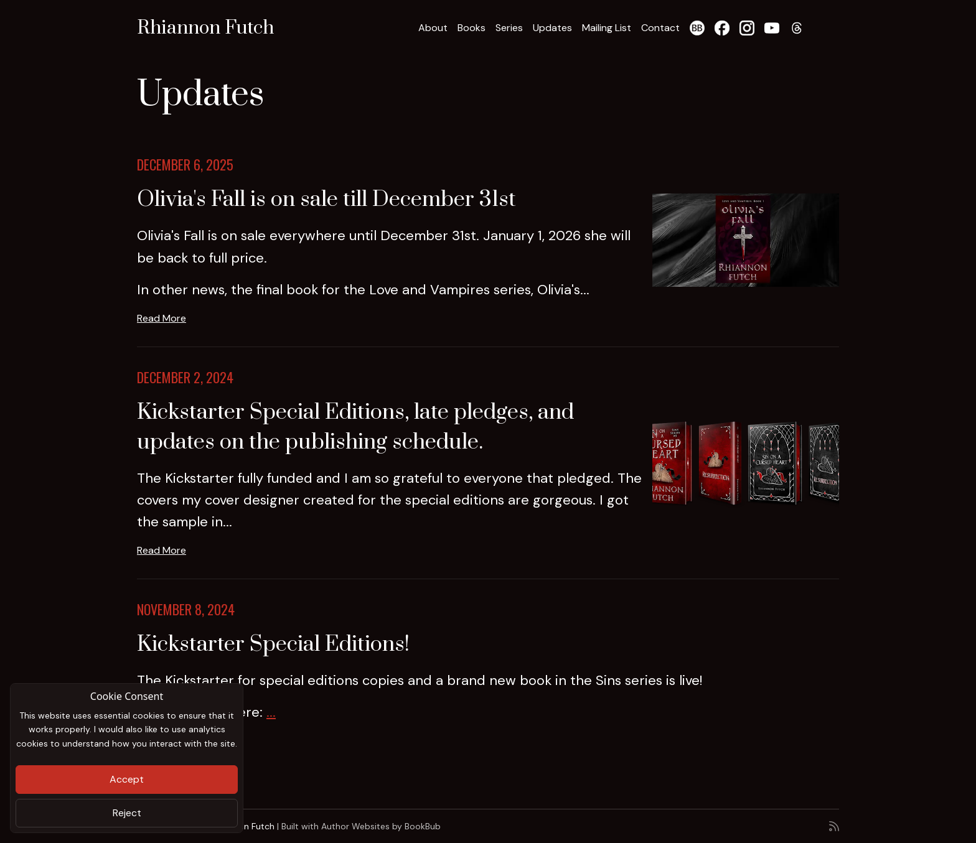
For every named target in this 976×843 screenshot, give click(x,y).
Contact (660, 27)
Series (509, 27)
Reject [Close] (127, 812)
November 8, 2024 (186, 609)
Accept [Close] (127, 779)
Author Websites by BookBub (381, 826)
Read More (161, 318)
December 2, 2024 (185, 377)
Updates (552, 27)
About (433, 27)
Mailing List (606, 27)
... (271, 712)
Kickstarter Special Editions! (273, 644)
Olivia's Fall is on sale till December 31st (326, 199)
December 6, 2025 (185, 164)
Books (472, 27)
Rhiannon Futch (205, 28)
